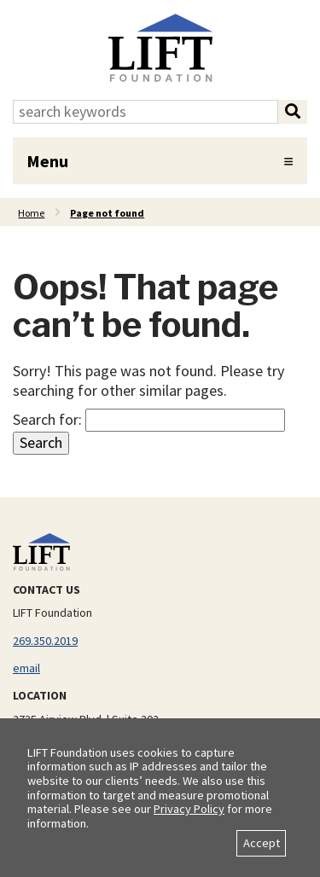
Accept (261, 843)
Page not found (107, 212)
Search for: (47, 419)
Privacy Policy (189, 808)
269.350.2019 (45, 640)
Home (31, 212)
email (26, 668)
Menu (47, 160)
